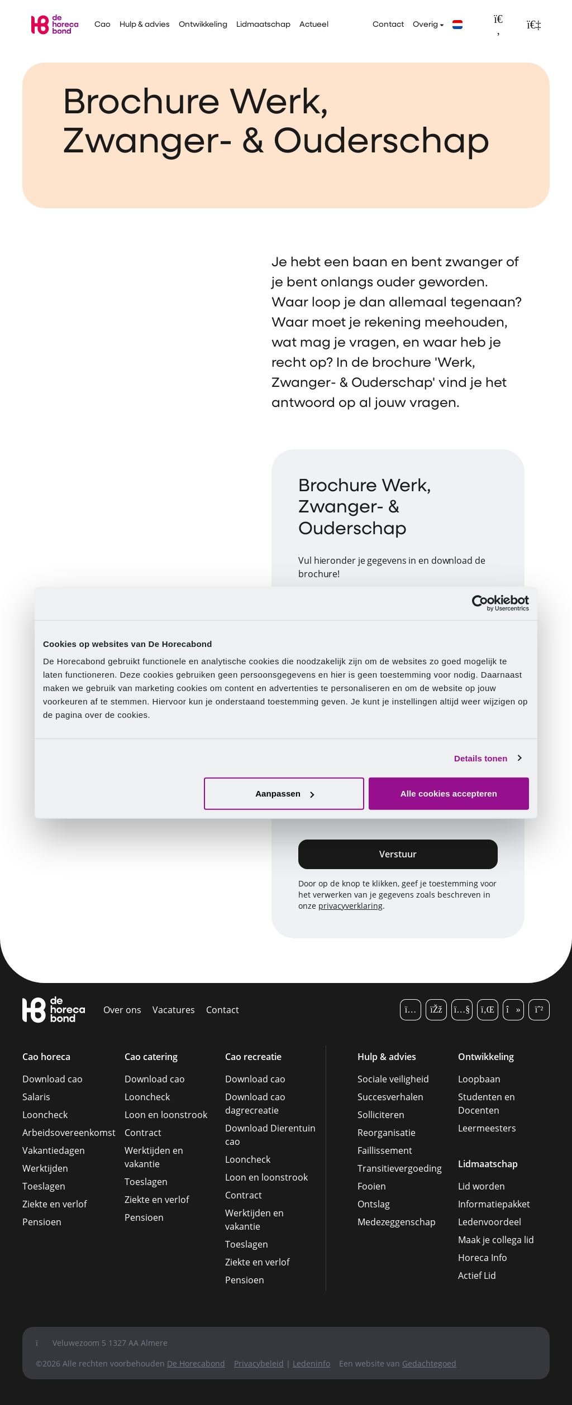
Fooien (372, 1186)
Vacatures (173, 1010)
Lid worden (481, 1186)
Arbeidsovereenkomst (69, 1132)
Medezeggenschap (397, 1222)
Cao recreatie (253, 1057)
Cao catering (151, 1057)
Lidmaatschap (263, 25)
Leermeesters (487, 1128)
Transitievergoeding (400, 1168)
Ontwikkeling (203, 25)
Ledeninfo (311, 1363)
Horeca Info (482, 1257)
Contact (388, 25)
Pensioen (41, 1222)
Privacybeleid (259, 1363)
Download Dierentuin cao (270, 1135)
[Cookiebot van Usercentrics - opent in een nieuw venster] (480, 602)
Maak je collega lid (496, 1240)
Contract (143, 1132)
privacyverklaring (350, 905)
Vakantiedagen (53, 1150)
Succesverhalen (390, 1097)
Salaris (36, 1097)
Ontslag (374, 1204)
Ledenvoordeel (489, 1222)
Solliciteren (381, 1115)
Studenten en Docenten (486, 1103)
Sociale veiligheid (393, 1079)
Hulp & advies (145, 25)
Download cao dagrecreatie (255, 1103)
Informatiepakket (494, 1204)
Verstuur (398, 854)
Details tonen (480, 758)
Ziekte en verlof (54, 1204)
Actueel (313, 25)
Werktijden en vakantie (154, 1157)
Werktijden (45, 1168)
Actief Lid (477, 1275)
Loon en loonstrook (166, 1115)
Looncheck (45, 1115)
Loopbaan (479, 1079)
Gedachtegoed (429, 1363)
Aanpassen (284, 793)
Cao (102, 25)
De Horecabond (196, 1363)
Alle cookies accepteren (449, 793)
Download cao (52, 1079)
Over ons (122, 1010)
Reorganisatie (387, 1132)
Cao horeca (46, 1057)
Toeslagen (43, 1186)
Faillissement (385, 1150)
